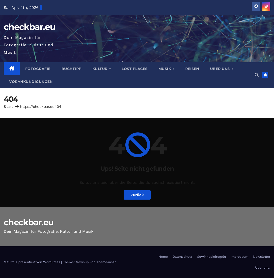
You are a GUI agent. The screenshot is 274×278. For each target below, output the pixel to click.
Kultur (100, 69)
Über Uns (220, 69)
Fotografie (38, 69)
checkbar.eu (29, 27)
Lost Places (135, 69)
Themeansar (106, 262)
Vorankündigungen (31, 81)
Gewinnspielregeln (211, 256)
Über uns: (262, 267)
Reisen (192, 69)
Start (8, 106)
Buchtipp (71, 69)
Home (163, 256)
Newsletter (261, 256)
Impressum (239, 256)
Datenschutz (182, 256)
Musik (165, 69)
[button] (257, 75)
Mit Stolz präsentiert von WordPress (32, 262)
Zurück (137, 195)
